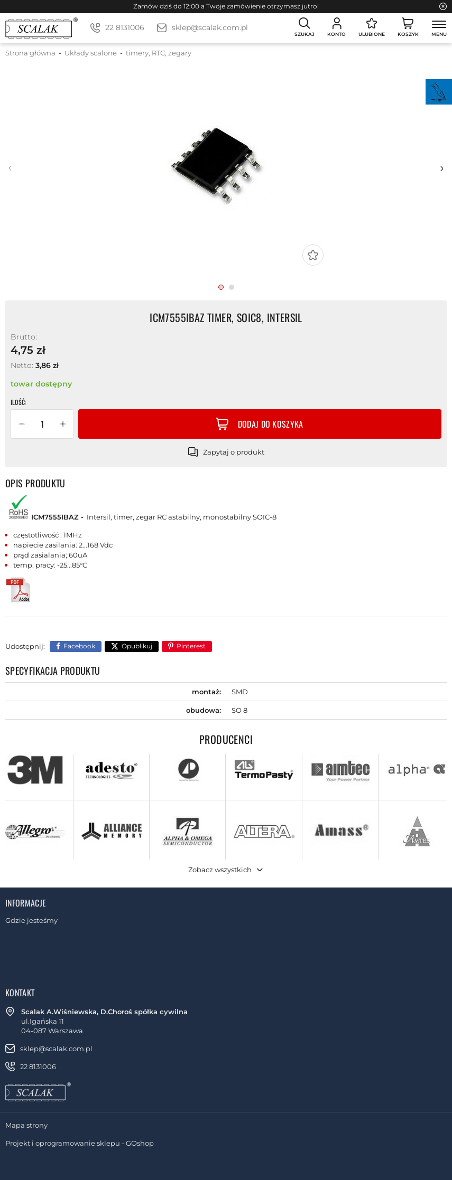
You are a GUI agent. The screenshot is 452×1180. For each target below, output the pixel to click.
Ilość (18, 402)
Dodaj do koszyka (270, 424)
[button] (22, 424)
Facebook (79, 646)
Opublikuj (137, 646)
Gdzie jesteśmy (31, 920)
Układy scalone (90, 53)
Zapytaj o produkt (233, 452)
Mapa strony (26, 1125)
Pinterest (191, 646)
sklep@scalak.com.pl (210, 27)
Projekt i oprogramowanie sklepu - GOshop (79, 1143)
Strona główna (30, 53)
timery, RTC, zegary (158, 53)
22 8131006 (124, 27)
